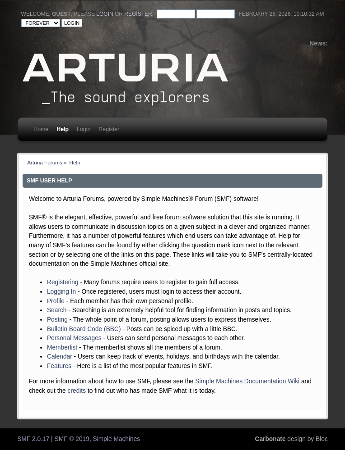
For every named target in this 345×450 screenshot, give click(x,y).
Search (57, 310)
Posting (57, 319)
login (104, 14)
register (138, 14)
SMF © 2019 (72, 439)
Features (59, 366)
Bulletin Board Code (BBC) (84, 329)
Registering (63, 282)
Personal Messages (74, 338)
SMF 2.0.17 (33, 439)
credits (77, 390)
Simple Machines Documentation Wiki (247, 381)
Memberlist (62, 347)
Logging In (61, 291)
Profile (56, 301)
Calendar (59, 356)
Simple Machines (116, 439)
